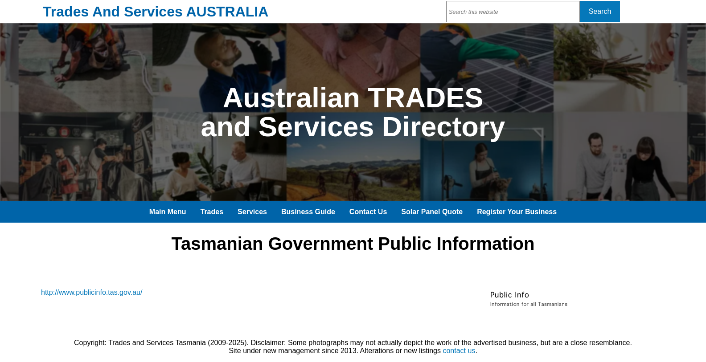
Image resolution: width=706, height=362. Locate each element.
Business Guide (308, 212)
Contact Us (368, 212)
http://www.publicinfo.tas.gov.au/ (91, 292)
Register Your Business (517, 212)
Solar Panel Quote (432, 212)
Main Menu (167, 212)
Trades (212, 212)
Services (252, 212)
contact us (459, 350)
